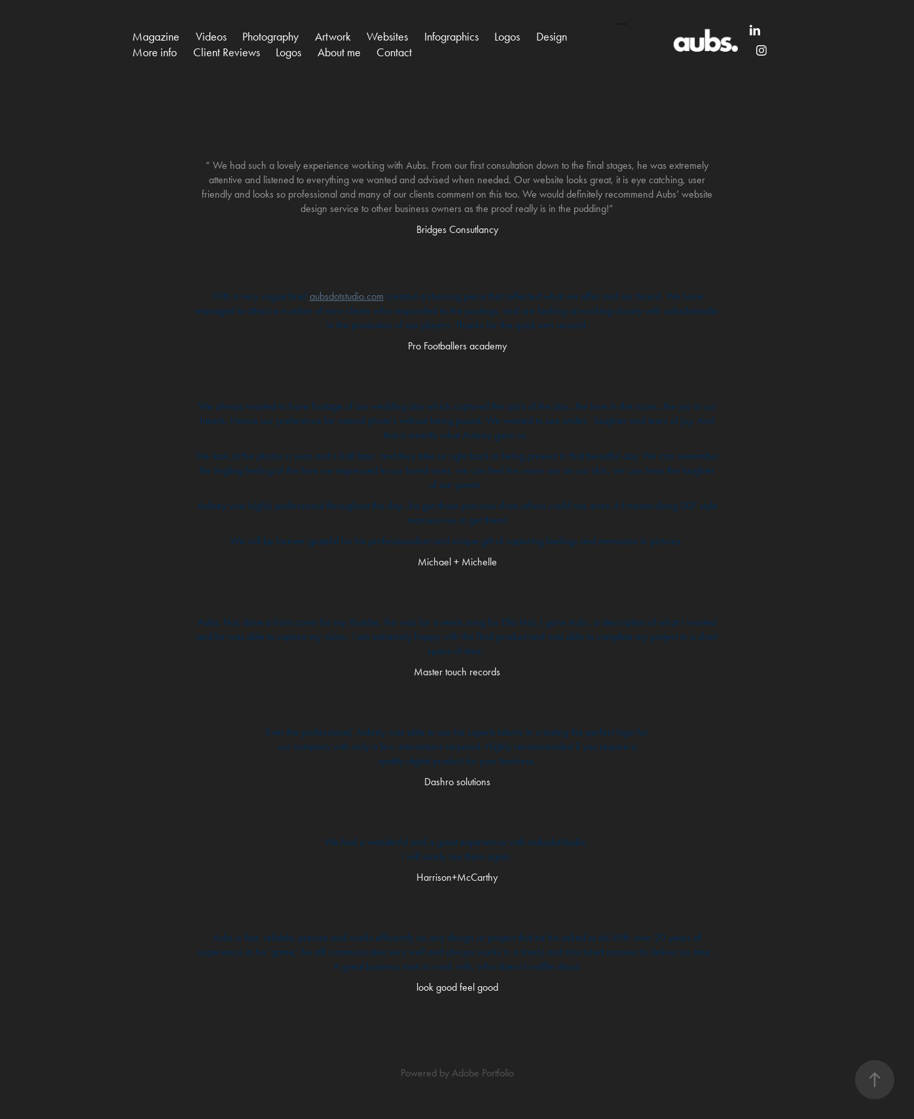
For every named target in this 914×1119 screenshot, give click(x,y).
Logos (507, 36)
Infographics (451, 36)
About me (339, 52)
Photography (270, 36)
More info (154, 52)
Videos (211, 36)
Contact (394, 52)
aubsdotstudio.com (347, 296)
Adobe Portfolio (483, 1073)
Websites (387, 36)
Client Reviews (226, 52)
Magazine (155, 36)
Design (551, 36)
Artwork (333, 36)
